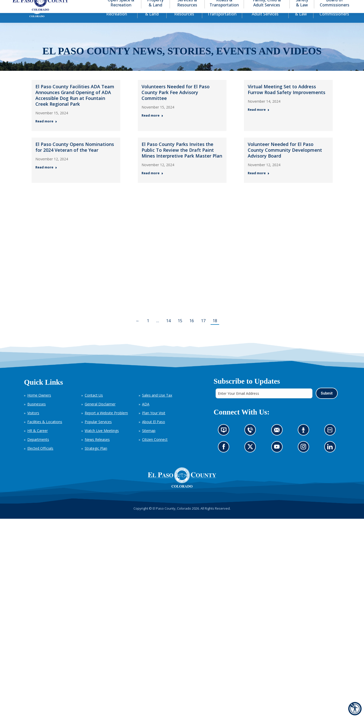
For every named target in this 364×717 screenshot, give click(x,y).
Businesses (36, 413)
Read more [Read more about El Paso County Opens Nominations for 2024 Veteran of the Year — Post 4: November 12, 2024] (46, 176)
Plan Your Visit (153, 422)
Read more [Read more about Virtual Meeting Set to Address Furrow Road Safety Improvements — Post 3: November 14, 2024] (258, 119)
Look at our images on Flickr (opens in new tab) (331, 440)
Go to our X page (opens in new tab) (251, 457)
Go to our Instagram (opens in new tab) (304, 457)
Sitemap (148, 439)
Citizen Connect (155, 448)
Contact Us (94, 404)
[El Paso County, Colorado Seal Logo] (182, 486)
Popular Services (98, 430)
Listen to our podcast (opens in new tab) (304, 440)
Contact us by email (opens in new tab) (278, 440)
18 (215, 330)
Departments (38, 448)
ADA (145, 413)
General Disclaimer (100, 413)
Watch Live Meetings (102, 439)
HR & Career (37, 439)
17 (203, 330)
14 (168, 330)
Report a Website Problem (106, 422)
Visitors (33, 422)
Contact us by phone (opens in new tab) (251, 440)
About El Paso (153, 430)
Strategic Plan (96, 457)
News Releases (97, 448)
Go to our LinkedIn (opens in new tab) (331, 457)
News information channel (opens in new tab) (225, 440)
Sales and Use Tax (157, 404)
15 (180, 330)
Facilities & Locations (44, 430)
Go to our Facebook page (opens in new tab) (224, 457)
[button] (332, 4)
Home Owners (39, 404)
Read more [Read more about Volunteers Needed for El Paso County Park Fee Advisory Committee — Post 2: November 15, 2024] (152, 124)
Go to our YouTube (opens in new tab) (278, 457)
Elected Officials (40, 457)
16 (191, 330)
